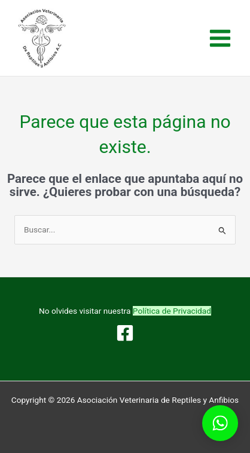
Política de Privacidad (172, 311)
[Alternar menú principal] (220, 38)
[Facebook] (125, 333)
